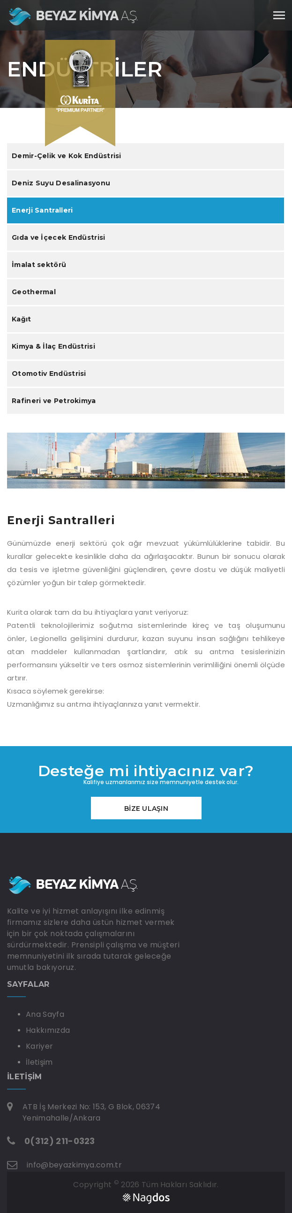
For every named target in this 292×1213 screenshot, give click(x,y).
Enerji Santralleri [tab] (42, 210)
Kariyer (39, 1046)
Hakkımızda (48, 1030)
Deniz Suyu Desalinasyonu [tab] (61, 183)
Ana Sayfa (45, 1014)
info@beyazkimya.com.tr (74, 1165)
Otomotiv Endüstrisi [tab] (49, 373)
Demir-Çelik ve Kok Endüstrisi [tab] (66, 156)
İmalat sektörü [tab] (39, 264)
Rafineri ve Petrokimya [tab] (54, 401)
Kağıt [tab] (21, 319)
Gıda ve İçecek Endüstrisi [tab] (58, 237)
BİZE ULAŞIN (146, 808)
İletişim (39, 1062)
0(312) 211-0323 (59, 1141)
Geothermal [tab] (34, 292)
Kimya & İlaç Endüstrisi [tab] (53, 346)
